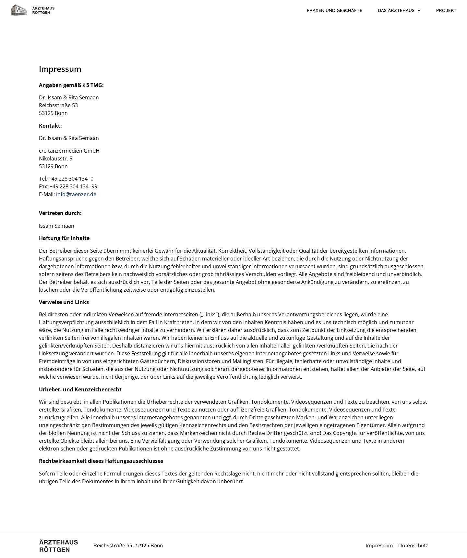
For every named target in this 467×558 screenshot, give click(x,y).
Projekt (446, 10)
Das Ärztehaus (399, 10)
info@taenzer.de (76, 194)
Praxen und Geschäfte (334, 10)
